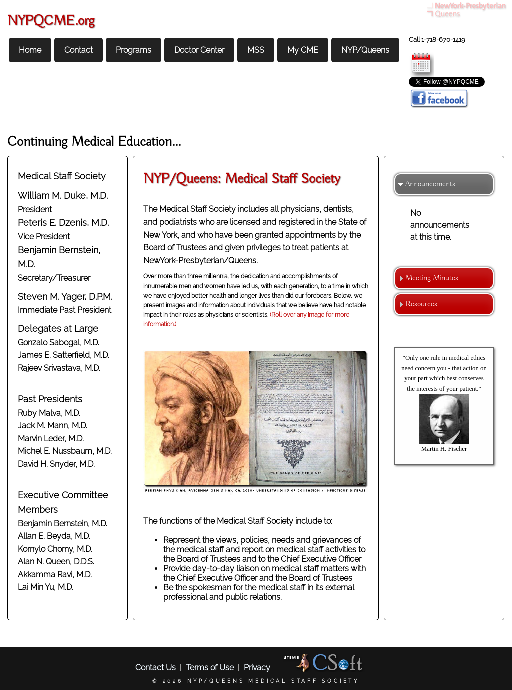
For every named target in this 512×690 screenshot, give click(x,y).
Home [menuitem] (30, 50)
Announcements (431, 185)
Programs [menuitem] (134, 50)
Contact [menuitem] (78, 50)
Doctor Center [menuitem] (199, 50)
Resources (422, 305)
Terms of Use (210, 667)
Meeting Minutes (432, 279)
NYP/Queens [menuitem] (366, 50)
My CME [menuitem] (303, 50)
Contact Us (156, 667)
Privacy (257, 667)
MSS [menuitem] (256, 50)
